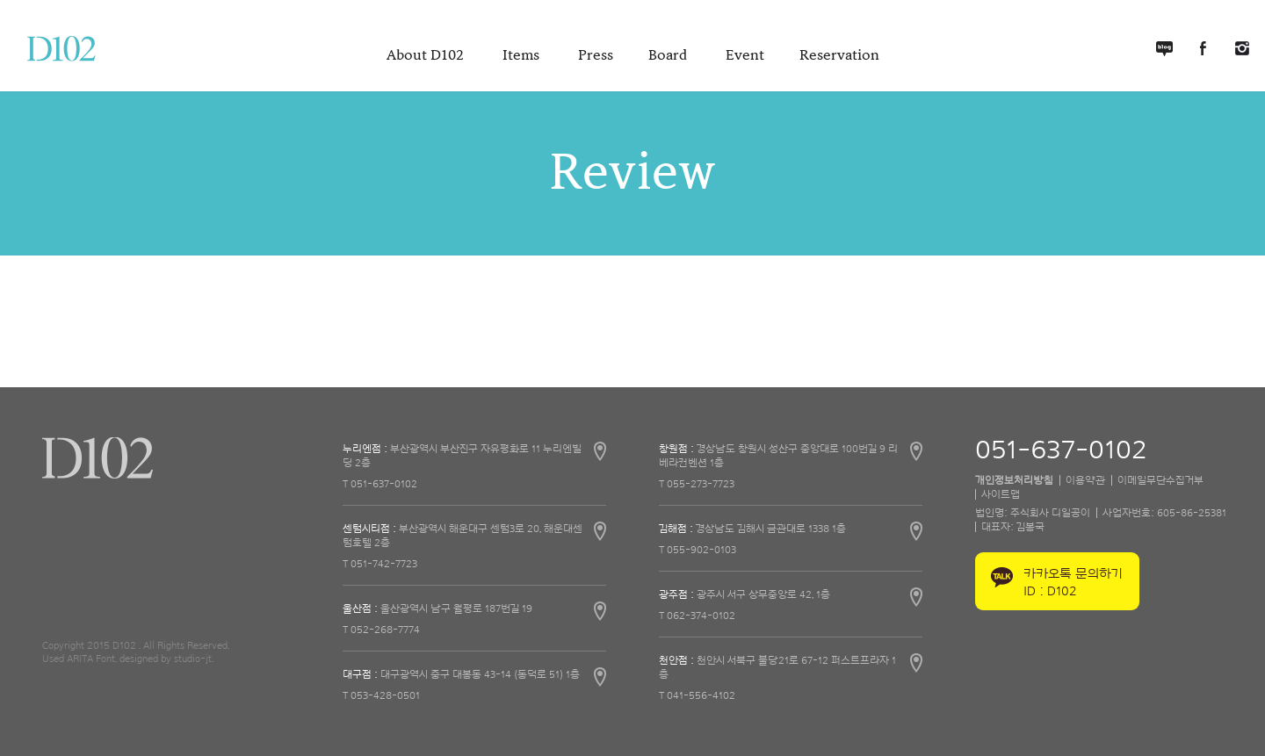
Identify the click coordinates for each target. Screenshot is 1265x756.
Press (595, 55)
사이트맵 (1000, 494)
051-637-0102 (1060, 450)
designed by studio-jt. (166, 658)
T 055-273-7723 (696, 484)
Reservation (839, 55)
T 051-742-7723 (380, 563)
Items (522, 55)
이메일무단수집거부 (1160, 480)
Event (745, 55)
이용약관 (1085, 480)
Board (669, 55)
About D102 (427, 55)
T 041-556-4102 (697, 695)
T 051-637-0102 (380, 484)
